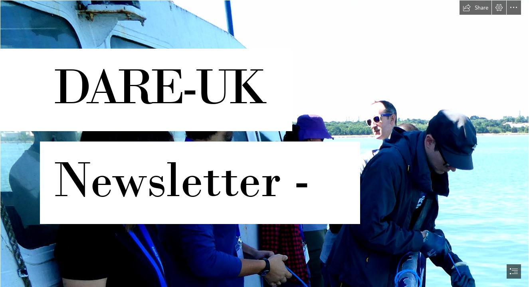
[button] (475, 7)
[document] (264, 143)
